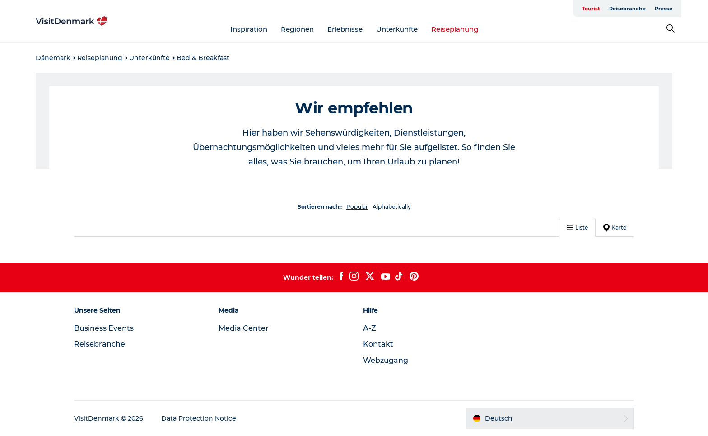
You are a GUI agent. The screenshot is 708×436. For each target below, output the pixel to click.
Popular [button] (357, 206)
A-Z (369, 328)
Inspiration (248, 29)
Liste (577, 227)
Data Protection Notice (198, 418)
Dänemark (53, 58)
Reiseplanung (454, 29)
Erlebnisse (345, 29)
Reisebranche (627, 8)
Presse (663, 8)
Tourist (591, 8)
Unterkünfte (397, 29)
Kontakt (378, 344)
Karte (614, 227)
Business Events (104, 328)
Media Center (244, 328)
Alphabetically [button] (392, 206)
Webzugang (385, 360)
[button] (550, 418)
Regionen (297, 29)
